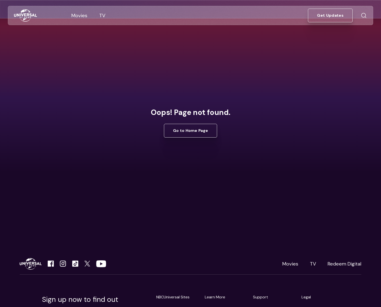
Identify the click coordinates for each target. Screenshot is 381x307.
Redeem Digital (344, 264)
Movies (290, 264)
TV (313, 264)
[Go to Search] (364, 15)
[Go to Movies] (79, 15)
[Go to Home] (25, 15)
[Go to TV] (102, 15)
